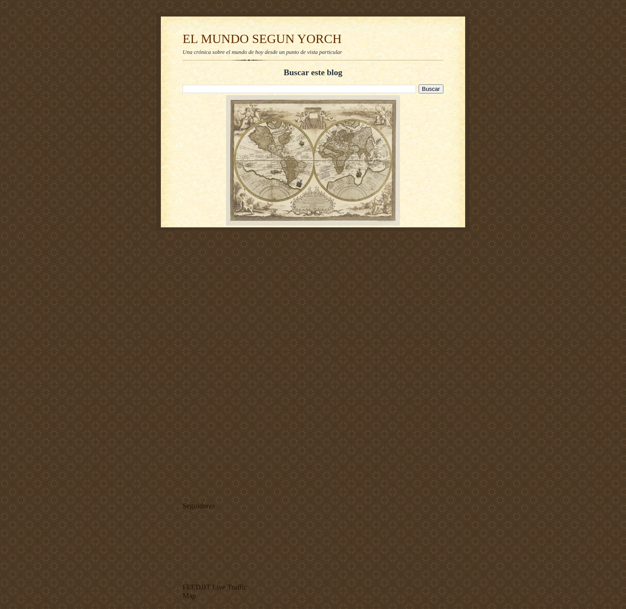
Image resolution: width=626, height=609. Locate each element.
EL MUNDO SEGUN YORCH (262, 39)
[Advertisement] (209, 363)
